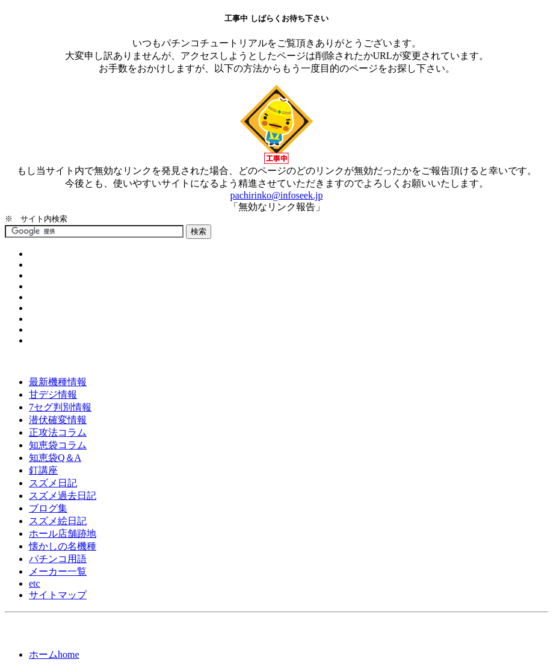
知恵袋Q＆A (55, 458)
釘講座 (43, 470)
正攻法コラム (58, 432)
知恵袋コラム (58, 445)
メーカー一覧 (58, 571)
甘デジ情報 (53, 394)
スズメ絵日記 (58, 521)
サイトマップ (58, 595)
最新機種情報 (58, 382)
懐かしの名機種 (62, 546)
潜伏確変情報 (58, 420)
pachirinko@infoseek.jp (276, 195)
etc (34, 583)
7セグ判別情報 (60, 407)
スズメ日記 (53, 483)
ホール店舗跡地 (62, 533)
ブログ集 (48, 508)
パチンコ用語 (58, 559)
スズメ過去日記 (62, 495)
